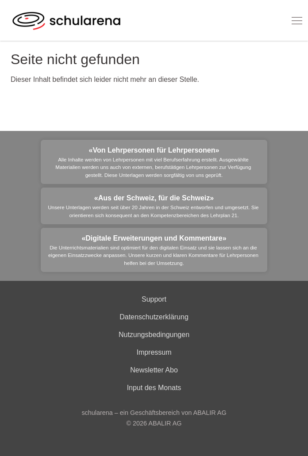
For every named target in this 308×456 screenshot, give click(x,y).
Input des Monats (154, 387)
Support (154, 299)
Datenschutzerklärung (154, 317)
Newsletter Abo (154, 370)
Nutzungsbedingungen (154, 334)
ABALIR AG (164, 423)
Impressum (153, 352)
